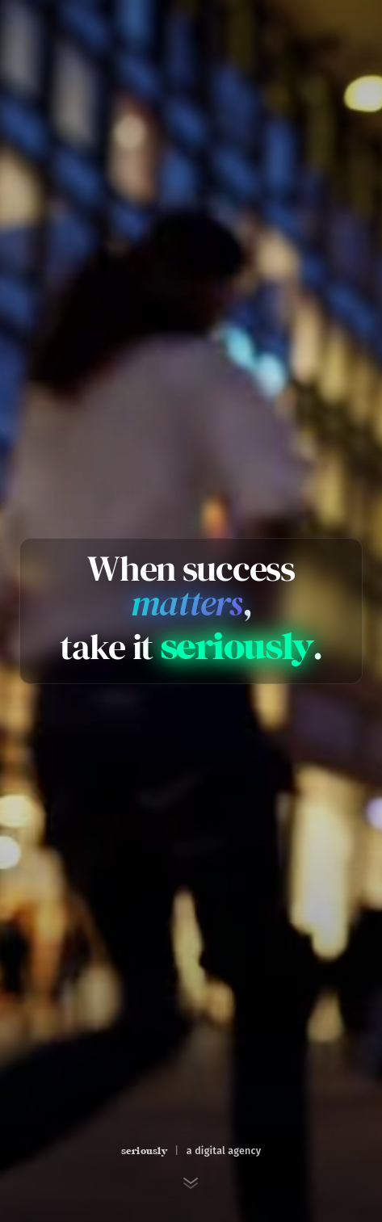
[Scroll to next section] (191, 1183)
